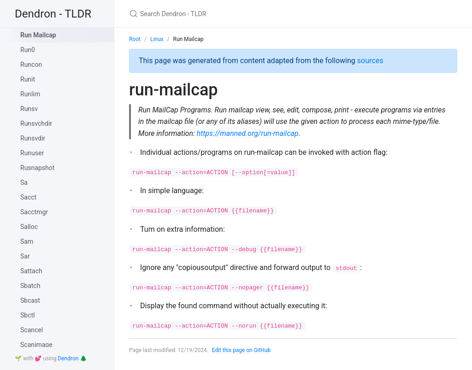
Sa (24, 182)
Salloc (29, 226)
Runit (27, 79)
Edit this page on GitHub (241, 350)
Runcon (31, 64)
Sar (25, 256)
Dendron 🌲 (72, 358)
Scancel (31, 330)
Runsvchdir (36, 123)
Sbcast (30, 300)
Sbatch (30, 285)
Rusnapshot (37, 167)
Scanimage (36, 344)
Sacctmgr (34, 212)
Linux (157, 39)
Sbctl (27, 315)
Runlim (30, 94)
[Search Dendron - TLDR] (237, 13)
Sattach (31, 271)
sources (370, 60)
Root (135, 39)
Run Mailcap (38, 35)
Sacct (28, 197)
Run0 (27, 49)
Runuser (32, 153)
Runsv (29, 108)
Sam (26, 241)
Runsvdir (32, 138)
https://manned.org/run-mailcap (248, 133)
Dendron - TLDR (53, 13)
